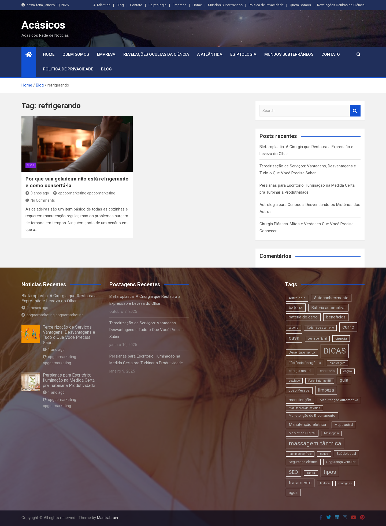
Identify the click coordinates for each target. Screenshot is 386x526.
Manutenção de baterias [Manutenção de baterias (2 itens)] (304, 408)
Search (355, 111)
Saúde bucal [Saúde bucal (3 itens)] (346, 454)
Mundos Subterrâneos (225, 5)
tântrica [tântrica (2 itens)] (325, 483)
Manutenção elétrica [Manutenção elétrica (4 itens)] (307, 424)
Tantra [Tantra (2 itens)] (311, 473)
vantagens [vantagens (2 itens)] (345, 483)
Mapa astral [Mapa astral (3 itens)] (344, 425)
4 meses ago (34, 308)
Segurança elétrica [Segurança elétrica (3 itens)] (303, 462)
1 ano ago (54, 349)
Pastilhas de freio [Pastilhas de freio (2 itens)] (300, 454)
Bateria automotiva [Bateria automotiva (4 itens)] (328, 307)
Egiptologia (157, 5)
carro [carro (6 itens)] (348, 327)
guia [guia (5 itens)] (344, 380)
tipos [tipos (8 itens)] (330, 471)
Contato (136, 5)
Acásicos (43, 25)
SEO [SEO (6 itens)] (293, 472)
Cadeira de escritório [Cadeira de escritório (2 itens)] (320, 327)
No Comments (43, 200)
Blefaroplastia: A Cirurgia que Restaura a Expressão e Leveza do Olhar (58, 298)
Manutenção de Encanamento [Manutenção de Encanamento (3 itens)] (312, 416)
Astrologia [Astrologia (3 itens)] (297, 298)
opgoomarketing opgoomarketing (84, 193)
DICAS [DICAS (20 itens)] (335, 350)
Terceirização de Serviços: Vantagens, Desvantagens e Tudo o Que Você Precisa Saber (69, 335)
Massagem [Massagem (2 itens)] (331, 433)
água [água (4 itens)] (293, 492)
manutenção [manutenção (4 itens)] (300, 399)
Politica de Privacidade (266, 5)
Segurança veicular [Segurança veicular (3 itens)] (340, 462)
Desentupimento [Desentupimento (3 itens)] (302, 352)
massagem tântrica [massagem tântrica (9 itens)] (315, 443)
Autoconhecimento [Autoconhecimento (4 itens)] (331, 297)
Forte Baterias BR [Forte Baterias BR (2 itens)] (319, 380)
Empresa (179, 5)
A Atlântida (101, 5)
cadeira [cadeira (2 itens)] (293, 327)
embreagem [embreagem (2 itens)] (337, 363)
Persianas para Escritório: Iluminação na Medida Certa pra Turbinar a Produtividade (69, 380)
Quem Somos (300, 5)
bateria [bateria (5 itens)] (296, 307)
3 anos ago (37, 193)
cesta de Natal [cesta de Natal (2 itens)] (317, 338)
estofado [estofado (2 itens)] (294, 380)
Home (197, 5)
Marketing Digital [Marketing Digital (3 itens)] (302, 433)
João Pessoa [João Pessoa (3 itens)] (299, 390)
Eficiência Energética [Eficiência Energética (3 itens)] (305, 363)
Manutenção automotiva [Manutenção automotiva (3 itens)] (339, 400)
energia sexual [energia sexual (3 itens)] (300, 371)
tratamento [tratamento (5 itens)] (300, 482)
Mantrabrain (107, 517)
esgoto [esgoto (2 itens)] (347, 371)
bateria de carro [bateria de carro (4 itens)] (303, 317)
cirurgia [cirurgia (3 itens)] (341, 338)
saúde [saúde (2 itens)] (324, 454)
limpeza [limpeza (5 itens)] (326, 390)
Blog (120, 5)
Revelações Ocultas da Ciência (341, 5)
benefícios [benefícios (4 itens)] (336, 317)
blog (31, 165)
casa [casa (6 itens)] (294, 338)
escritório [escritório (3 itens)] (327, 371)
